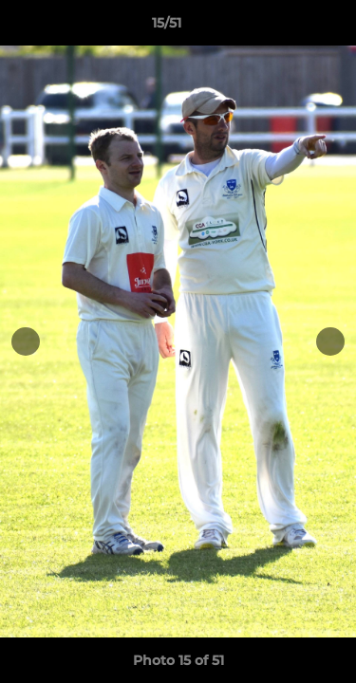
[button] (287, 27)
